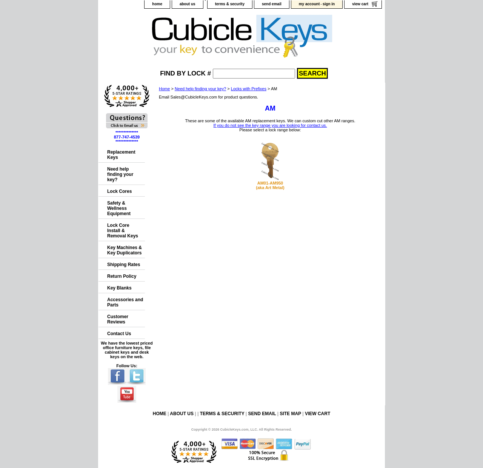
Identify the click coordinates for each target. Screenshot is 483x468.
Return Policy (121, 276)
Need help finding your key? (200, 88)
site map (290, 413)
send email (271, 4)
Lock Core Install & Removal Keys (122, 231)
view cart (360, 4)
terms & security (230, 4)
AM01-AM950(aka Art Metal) (270, 185)
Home (164, 88)
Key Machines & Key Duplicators (124, 250)
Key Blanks (119, 288)
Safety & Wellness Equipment (119, 208)
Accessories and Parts (125, 302)
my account (309, 4)
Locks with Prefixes (248, 88)
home (157, 4)
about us (187, 4)
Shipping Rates (123, 264)
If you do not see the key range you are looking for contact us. (270, 125)
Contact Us (119, 333)
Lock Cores (119, 191)
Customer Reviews (117, 319)
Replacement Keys (121, 154)
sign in (329, 4)
